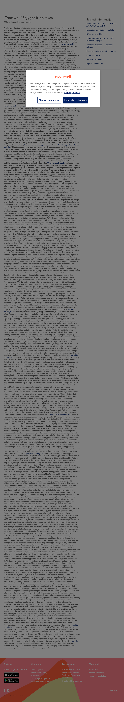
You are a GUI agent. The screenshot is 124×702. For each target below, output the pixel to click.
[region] (63, 88)
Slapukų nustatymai (49, 100)
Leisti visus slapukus (75, 100)
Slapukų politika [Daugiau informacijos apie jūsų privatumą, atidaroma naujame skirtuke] (72, 93)
